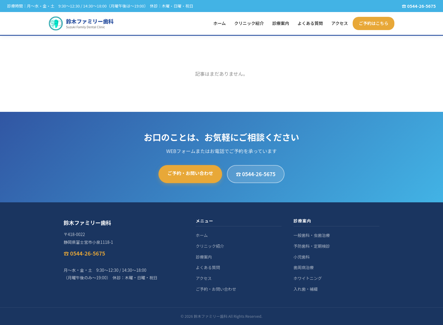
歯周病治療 (304, 267)
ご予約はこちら (373, 23)
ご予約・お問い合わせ (190, 173)
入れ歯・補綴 (306, 289)
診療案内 (280, 23)
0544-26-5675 (421, 6)
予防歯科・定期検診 (312, 246)
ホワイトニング (308, 278)
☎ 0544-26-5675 (256, 174)
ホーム (219, 23)
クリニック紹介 (249, 23)
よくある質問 (310, 23)
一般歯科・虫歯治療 (312, 235)
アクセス (339, 23)
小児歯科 (302, 257)
